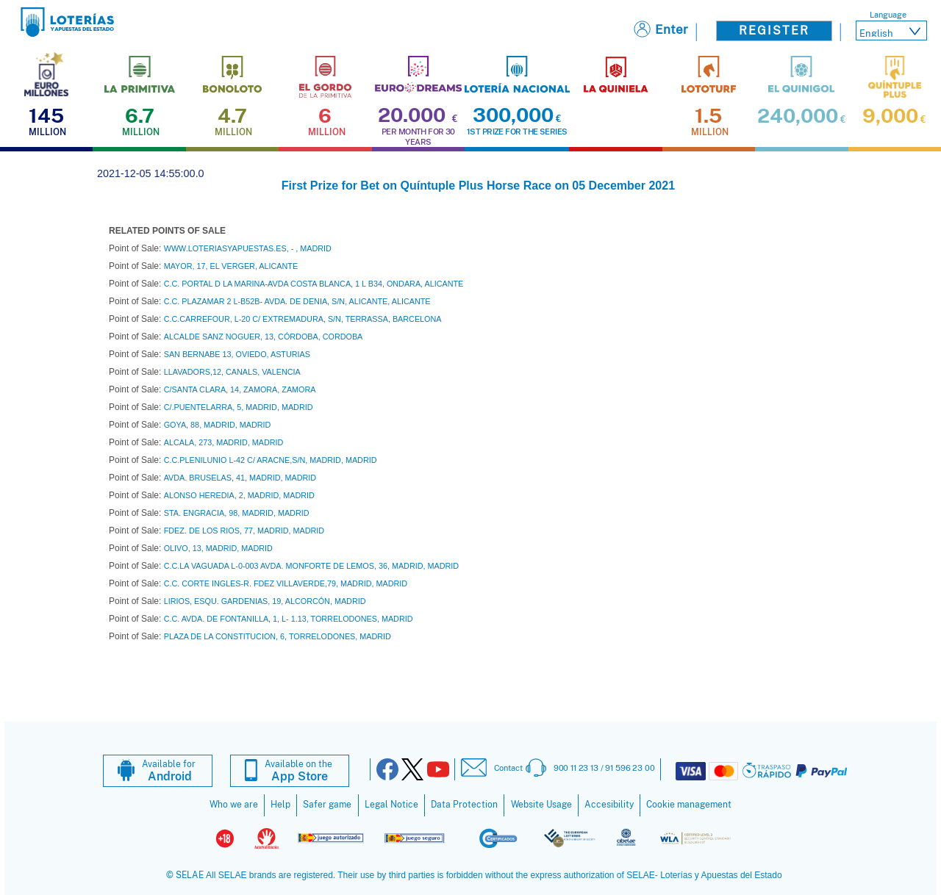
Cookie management (688, 804)
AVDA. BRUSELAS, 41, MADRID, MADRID (240, 477)
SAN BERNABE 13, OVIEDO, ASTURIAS (237, 354)
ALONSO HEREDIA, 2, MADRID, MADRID (239, 495)
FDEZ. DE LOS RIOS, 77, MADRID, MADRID (244, 530)
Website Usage (541, 804)
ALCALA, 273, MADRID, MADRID (224, 442)
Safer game (327, 804)
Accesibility (609, 804)
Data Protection (464, 804)
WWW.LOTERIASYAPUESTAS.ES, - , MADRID (248, 248)
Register (774, 30)
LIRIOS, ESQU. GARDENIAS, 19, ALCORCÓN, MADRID (265, 601)
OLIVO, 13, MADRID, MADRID (218, 548)
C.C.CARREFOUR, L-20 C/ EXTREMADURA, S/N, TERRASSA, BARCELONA (303, 318)
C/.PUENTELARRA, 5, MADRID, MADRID (238, 407)
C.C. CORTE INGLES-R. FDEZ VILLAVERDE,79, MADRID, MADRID (285, 583)
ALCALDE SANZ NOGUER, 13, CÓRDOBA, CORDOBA (263, 336)
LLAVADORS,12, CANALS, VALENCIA (232, 371)
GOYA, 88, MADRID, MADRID (217, 424)
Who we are (234, 804)
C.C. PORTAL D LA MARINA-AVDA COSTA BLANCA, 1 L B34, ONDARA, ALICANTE (314, 283)
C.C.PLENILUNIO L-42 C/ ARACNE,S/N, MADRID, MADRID (270, 460)
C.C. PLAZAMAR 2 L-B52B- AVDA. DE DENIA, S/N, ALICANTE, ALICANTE (297, 301)
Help (280, 804)
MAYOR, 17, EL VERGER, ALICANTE (231, 266)
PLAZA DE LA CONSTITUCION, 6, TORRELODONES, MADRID (277, 636)
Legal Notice (391, 804)
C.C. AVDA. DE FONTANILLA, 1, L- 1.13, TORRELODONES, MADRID (288, 618)
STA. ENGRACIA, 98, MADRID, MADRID (237, 512)
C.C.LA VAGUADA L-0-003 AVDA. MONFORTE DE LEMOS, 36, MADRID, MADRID (311, 565)
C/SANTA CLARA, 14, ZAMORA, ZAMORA (240, 389)
